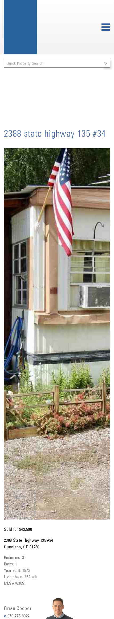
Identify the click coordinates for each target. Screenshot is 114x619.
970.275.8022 (18, 615)
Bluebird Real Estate (20, 27)
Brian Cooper (18, 608)
